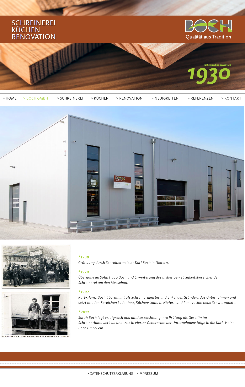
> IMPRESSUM (147, 373)
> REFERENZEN (200, 98)
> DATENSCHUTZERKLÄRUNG (110, 373)
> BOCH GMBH (35, 98)
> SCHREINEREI (70, 98)
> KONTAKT (231, 98)
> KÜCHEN (100, 98)
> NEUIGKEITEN (165, 98)
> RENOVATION (129, 98)
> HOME (9, 98)
